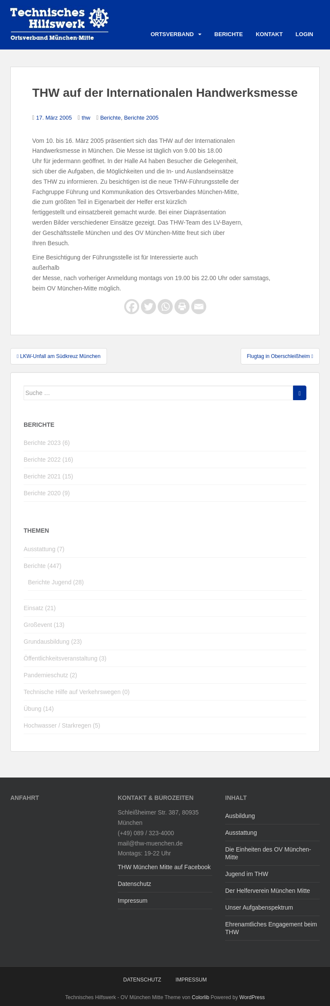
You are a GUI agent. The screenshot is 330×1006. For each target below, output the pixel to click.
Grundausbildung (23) (53, 641)
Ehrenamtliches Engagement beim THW (271, 928)
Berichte (228, 34)
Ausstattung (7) (44, 549)
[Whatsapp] (165, 306)
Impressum (132, 900)
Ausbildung (240, 815)
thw (86, 117)
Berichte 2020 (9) (47, 493)
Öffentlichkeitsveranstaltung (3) (65, 658)
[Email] (198, 306)
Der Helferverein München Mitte (267, 890)
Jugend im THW (246, 873)
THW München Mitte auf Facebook (164, 867)
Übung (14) (39, 708)
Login (304, 34)
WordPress (252, 997)
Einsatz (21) (40, 608)
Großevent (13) (44, 624)
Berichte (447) (42, 565)
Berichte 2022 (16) (48, 459)
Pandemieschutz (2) (50, 675)
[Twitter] (148, 306)
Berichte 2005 (141, 117)
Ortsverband (171, 34)
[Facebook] (131, 306)
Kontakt (269, 34)
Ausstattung (241, 832)
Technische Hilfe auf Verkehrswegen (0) (77, 691)
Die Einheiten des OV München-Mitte (268, 853)
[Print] (181, 306)
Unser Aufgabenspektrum (259, 907)
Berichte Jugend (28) (56, 582)
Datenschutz (134, 883)
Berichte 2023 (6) (47, 442)
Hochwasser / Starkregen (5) (62, 725)
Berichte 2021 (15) (48, 476)
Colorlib (200, 997)
